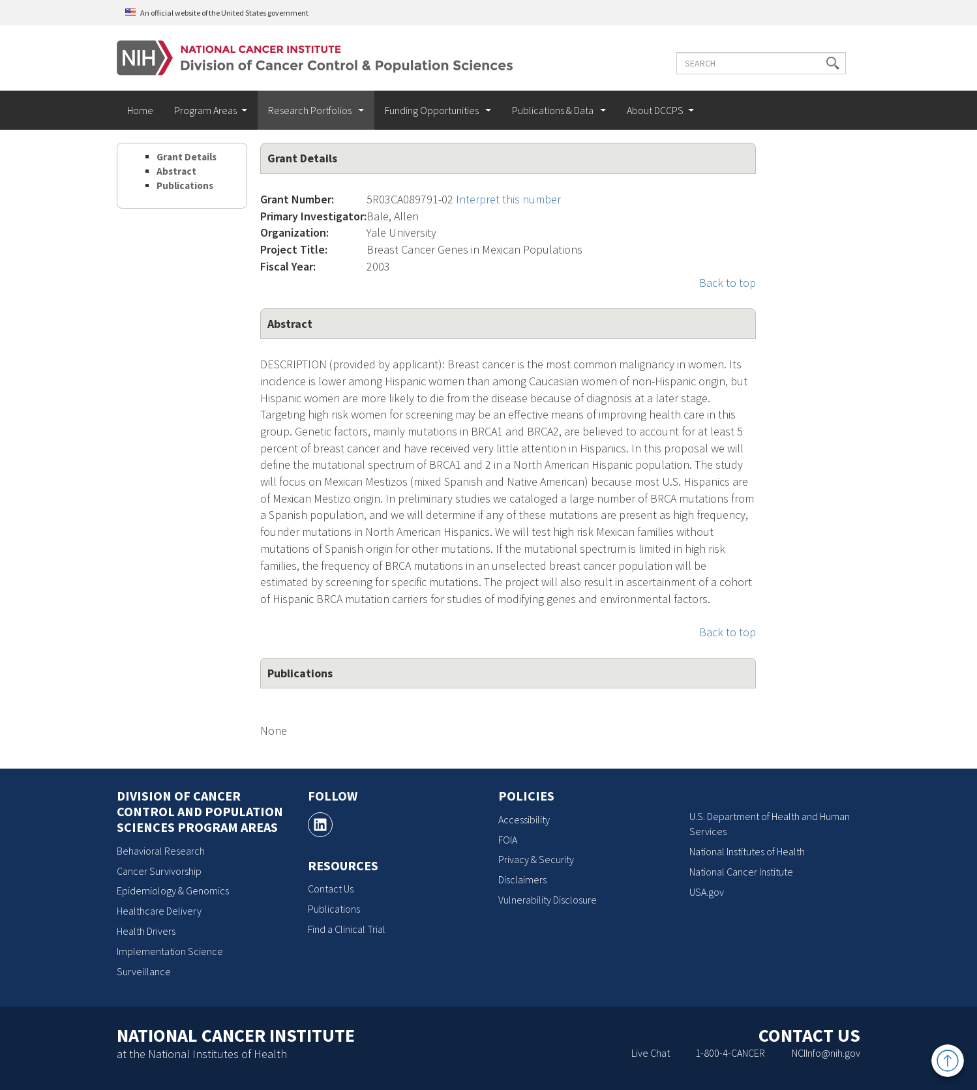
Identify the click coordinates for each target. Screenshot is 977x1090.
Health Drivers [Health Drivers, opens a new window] (146, 930)
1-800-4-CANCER (730, 1052)
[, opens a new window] (320, 824)
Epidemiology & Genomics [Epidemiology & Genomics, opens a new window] (173, 890)
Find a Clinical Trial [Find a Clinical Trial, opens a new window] (346, 928)
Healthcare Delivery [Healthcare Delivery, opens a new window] (159, 910)
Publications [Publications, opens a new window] (334, 908)
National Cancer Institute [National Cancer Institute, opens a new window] (741, 871)
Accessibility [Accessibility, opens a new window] (524, 819)
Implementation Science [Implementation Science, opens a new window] (170, 951)
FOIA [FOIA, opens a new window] (507, 839)
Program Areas (205, 110)
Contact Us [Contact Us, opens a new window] (330, 888)
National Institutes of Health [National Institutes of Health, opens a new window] (747, 851)
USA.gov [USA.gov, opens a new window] (706, 891)
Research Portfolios (310, 110)
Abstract (176, 171)
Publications (185, 185)
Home (140, 110)
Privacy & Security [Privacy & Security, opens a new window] (536, 859)
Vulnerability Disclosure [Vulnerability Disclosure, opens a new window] (547, 899)
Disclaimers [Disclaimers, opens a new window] (522, 879)
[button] (833, 63)
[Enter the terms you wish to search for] (761, 63)
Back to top (727, 282)
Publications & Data (553, 110)
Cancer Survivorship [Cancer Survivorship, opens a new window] (159, 870)
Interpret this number (508, 199)
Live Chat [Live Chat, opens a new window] (650, 1052)
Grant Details (187, 157)
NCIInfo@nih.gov (826, 1052)
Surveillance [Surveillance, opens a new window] (144, 971)
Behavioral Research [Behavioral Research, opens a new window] (161, 850)
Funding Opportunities (433, 110)
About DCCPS (655, 110)
